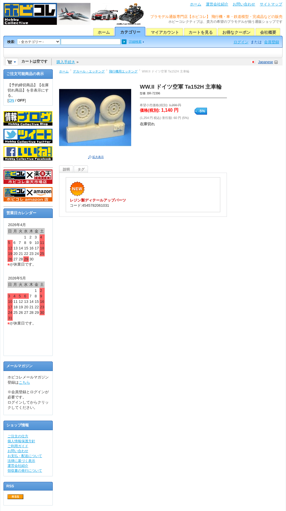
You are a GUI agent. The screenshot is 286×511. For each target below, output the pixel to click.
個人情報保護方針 (21, 441)
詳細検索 (135, 41)
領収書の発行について (24, 471)
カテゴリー (130, 32)
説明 (66, 169)
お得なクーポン (236, 32)
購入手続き (66, 62)
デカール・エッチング (89, 71)
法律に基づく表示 (21, 461)
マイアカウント (165, 32)
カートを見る (201, 32)
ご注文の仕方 (17, 436)
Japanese (265, 62)
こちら (24, 382)
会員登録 (271, 42)
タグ (81, 169)
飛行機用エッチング (123, 71)
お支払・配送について (24, 456)
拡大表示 (98, 156)
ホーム (195, 4)
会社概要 (268, 32)
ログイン (241, 42)
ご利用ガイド (17, 446)
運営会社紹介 (217, 4)
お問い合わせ (244, 4)
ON (11, 100)
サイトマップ (271, 4)
